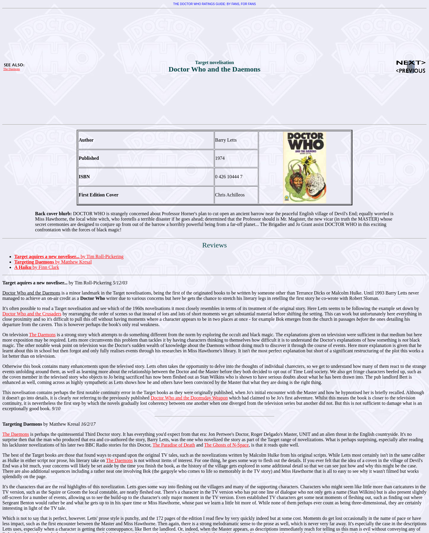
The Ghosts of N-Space (226, 444)
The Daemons (11, 69)
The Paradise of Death (174, 444)
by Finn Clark (36, 267)
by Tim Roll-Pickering (69, 256)
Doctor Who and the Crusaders (31, 313)
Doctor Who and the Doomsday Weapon (189, 397)
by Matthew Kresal (53, 261)
